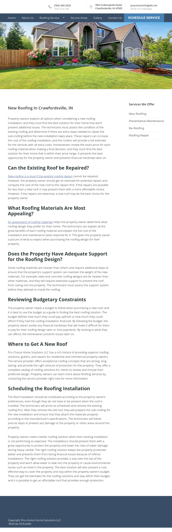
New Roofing (137, 113)
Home (12, 17)
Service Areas (79, 17)
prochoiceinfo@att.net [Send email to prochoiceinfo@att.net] (144, 5)
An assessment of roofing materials (30, 222)
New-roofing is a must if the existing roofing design (40, 176)
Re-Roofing (136, 128)
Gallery (97, 17)
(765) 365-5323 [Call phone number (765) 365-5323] (62, 5)
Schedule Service (144, 18)
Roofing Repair (139, 135)
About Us (28, 17)
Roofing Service (49, 17)
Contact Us (115, 17)
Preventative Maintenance (146, 121)
